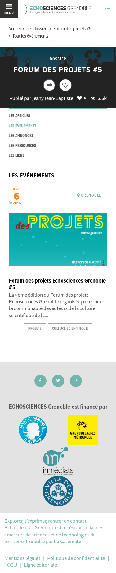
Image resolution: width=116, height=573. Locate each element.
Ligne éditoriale (40, 565)
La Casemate (67, 541)
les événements (22, 126)
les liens (16, 155)
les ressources (22, 145)
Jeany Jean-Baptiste (52, 98)
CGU (12, 565)
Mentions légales (22, 558)
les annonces (21, 135)
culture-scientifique (70, 329)
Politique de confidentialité (76, 558)
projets (35, 329)
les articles (19, 116)
